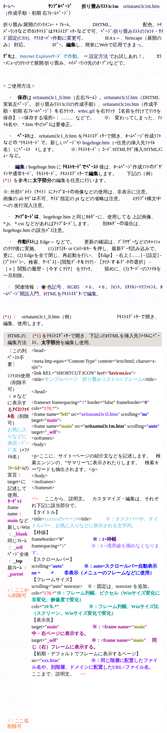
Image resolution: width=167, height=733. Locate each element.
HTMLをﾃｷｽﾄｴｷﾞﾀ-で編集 (70, 294)
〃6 (88, 287)
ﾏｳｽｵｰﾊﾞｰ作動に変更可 (57, 38)
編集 (71, 45)
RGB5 (73, 287)
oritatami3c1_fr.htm (52, 97)
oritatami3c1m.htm (141, 6)
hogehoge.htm (95, 142)
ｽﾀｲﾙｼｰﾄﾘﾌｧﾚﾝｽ (140, 287)
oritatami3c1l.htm (121, 97)
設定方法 (98, 56)
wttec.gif (86, 111)
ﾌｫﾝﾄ (115, 287)
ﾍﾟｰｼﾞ (106, 31)
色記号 (52, 287)
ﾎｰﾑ (6, 6)
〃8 (101, 287)
